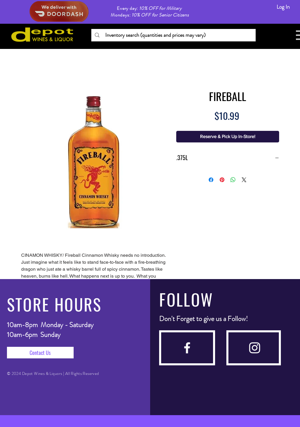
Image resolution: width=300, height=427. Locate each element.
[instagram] (254, 347)
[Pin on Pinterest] (222, 179)
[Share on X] (244, 179)
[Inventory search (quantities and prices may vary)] (173, 35)
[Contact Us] (40, 352)
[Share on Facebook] (211, 179)
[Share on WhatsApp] (233, 179)
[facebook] (187, 347)
